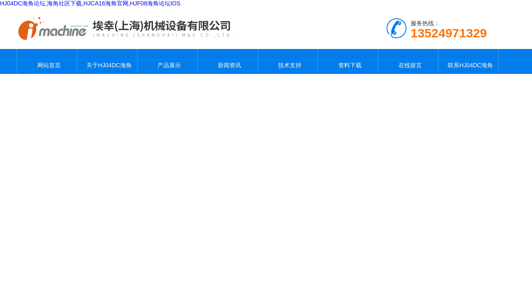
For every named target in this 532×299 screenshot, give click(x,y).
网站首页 (47, 61)
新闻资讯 (227, 61)
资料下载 (348, 61)
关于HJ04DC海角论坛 (107, 61)
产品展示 (167, 61)
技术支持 (287, 61)
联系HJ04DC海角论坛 (468, 61)
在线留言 (408, 61)
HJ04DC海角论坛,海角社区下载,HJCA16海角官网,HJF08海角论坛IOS (90, 3)
